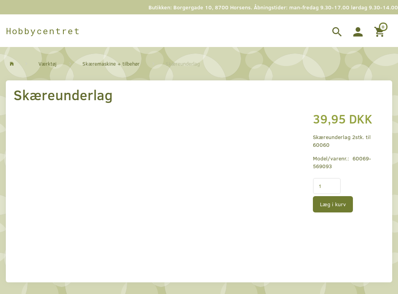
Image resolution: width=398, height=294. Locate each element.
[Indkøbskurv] (380, 30)
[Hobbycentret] (43, 30)
